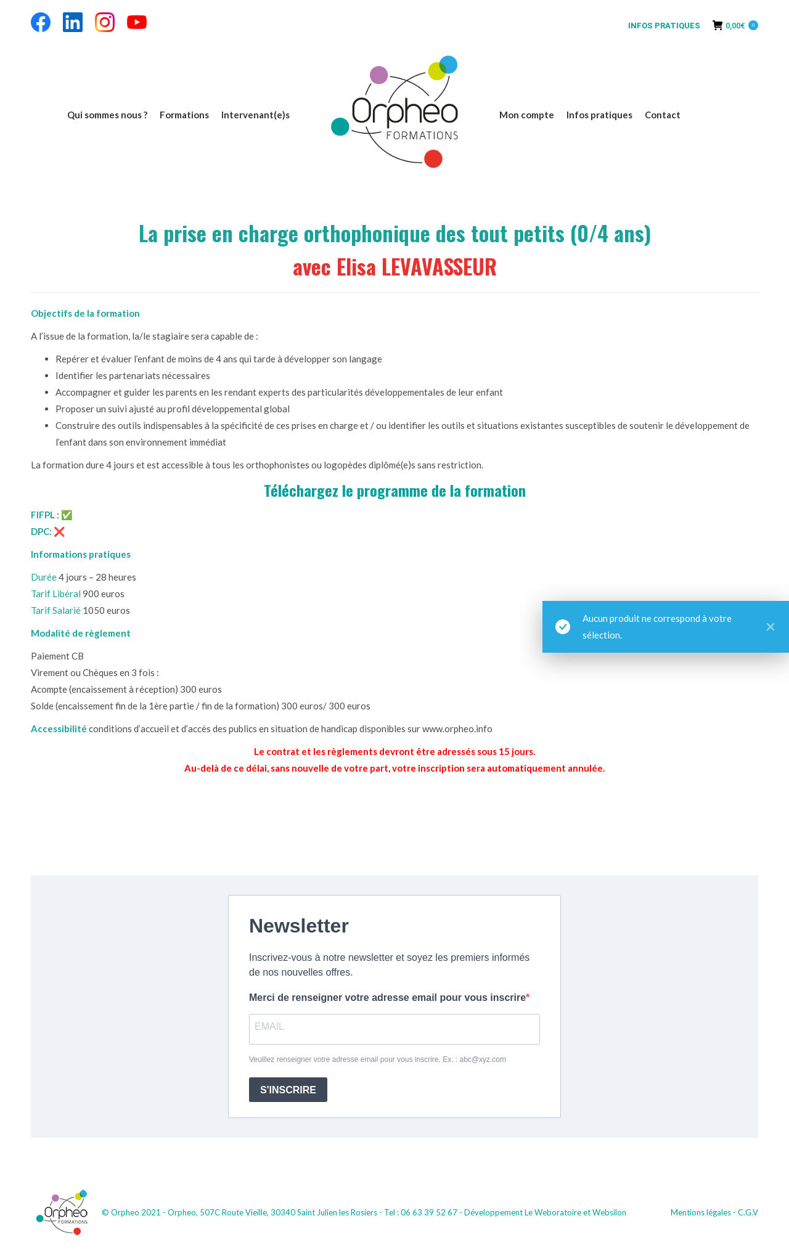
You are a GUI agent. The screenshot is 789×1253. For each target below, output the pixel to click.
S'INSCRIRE (288, 1090)
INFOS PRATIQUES (664, 25)
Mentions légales (701, 1212)
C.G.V (748, 1212)
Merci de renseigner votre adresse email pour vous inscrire (387, 997)
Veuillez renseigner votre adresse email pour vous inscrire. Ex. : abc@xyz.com (377, 1059)
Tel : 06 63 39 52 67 (420, 1212)
